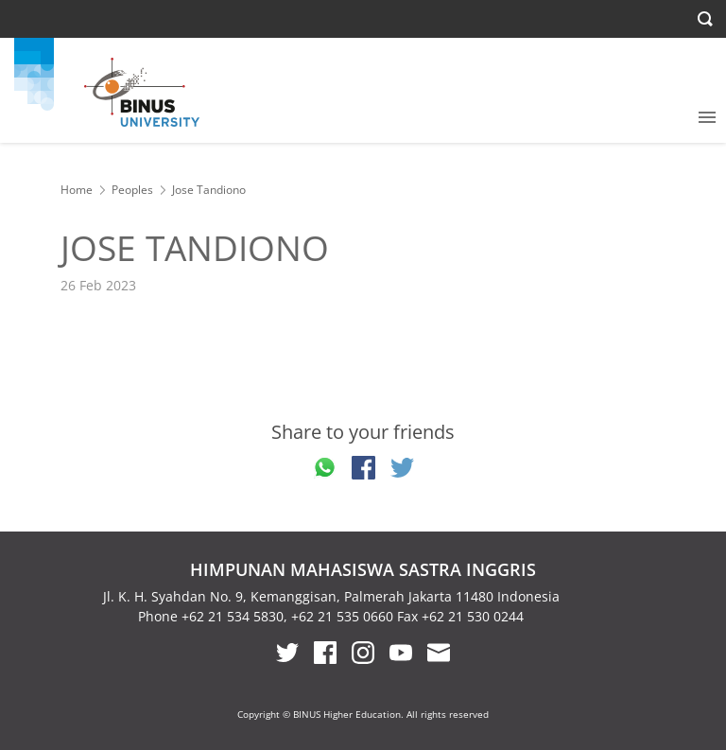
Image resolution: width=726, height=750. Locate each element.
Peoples (132, 190)
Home (76, 190)
